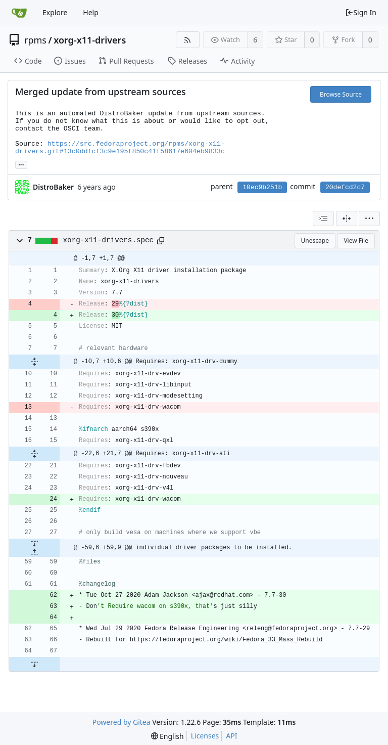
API (231, 735)
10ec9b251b (262, 187)
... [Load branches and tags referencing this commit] (21, 164)
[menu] (369, 218)
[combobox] (323, 218)
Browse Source (341, 94)
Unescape (315, 240)
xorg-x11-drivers (90, 40)
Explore (54, 12)
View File (356, 240)
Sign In (360, 12)
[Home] (19, 13)
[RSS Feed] (188, 39)
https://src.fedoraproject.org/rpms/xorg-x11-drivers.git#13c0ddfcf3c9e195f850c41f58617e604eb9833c (120, 147)
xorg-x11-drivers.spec (108, 240)
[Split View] (346, 218)
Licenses (205, 735)
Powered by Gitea (121, 722)
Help (91, 12)
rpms (35, 40)
